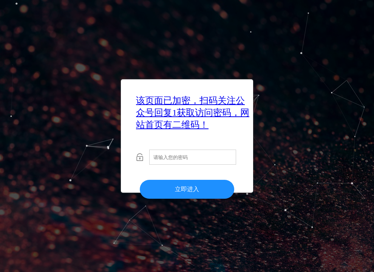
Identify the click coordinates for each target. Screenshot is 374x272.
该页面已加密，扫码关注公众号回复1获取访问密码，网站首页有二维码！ (192, 113)
